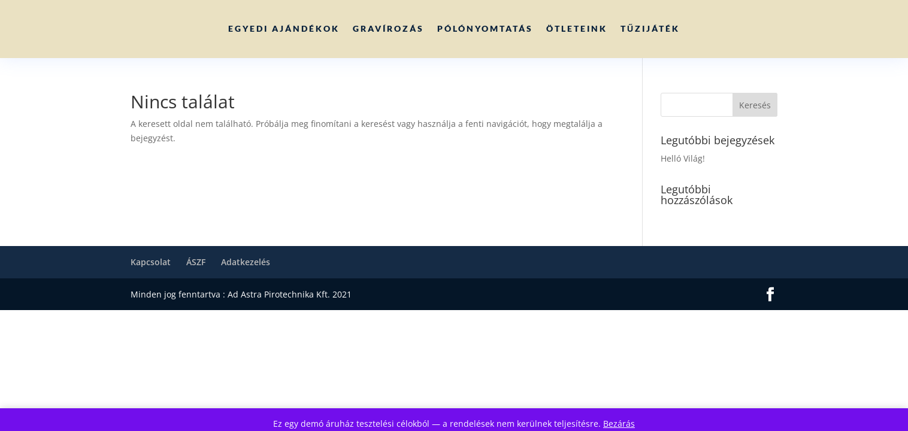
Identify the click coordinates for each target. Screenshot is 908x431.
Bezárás (619, 423)
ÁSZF (195, 262)
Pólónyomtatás (485, 28)
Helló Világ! (683, 158)
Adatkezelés (245, 262)
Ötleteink (576, 28)
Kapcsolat (151, 262)
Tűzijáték (650, 28)
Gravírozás (388, 28)
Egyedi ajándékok (284, 28)
